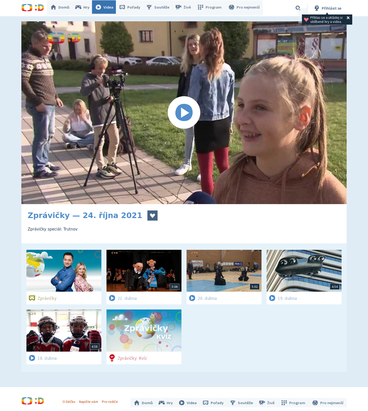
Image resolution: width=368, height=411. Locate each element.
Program (210, 8)
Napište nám (89, 400)
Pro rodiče (111, 400)
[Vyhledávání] (298, 8)
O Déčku (70, 400)
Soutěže (160, 8)
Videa (106, 8)
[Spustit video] (184, 112)
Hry (84, 8)
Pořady (132, 8)
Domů (62, 8)
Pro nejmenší (244, 8)
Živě (185, 8)
